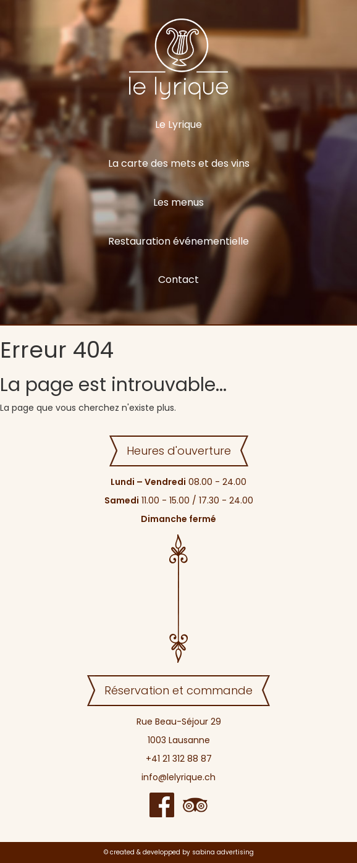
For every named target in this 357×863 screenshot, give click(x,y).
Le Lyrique (178, 124)
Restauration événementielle (178, 241)
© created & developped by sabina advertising (179, 852)
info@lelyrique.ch (178, 777)
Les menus (178, 202)
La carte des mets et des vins (179, 163)
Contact (178, 279)
